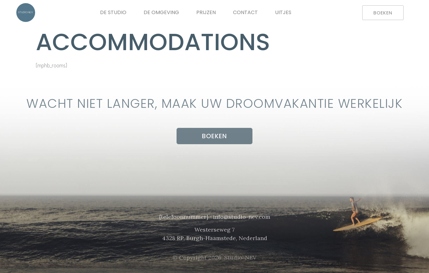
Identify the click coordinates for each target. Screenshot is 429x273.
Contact (245, 12)
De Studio (113, 12)
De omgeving (161, 12)
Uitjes (283, 12)
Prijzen (206, 12)
